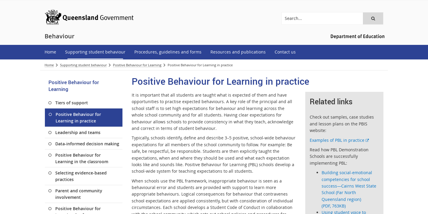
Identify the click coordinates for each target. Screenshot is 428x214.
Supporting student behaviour (83, 65)
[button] (373, 18)
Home (49, 65)
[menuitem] (50, 52)
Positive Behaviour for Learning (137, 65)
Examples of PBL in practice (339, 140)
